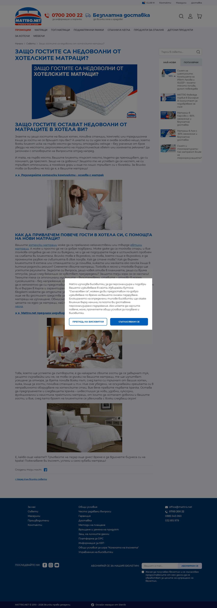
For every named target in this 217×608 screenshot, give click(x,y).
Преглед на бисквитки (88, 321)
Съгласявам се (129, 321)
